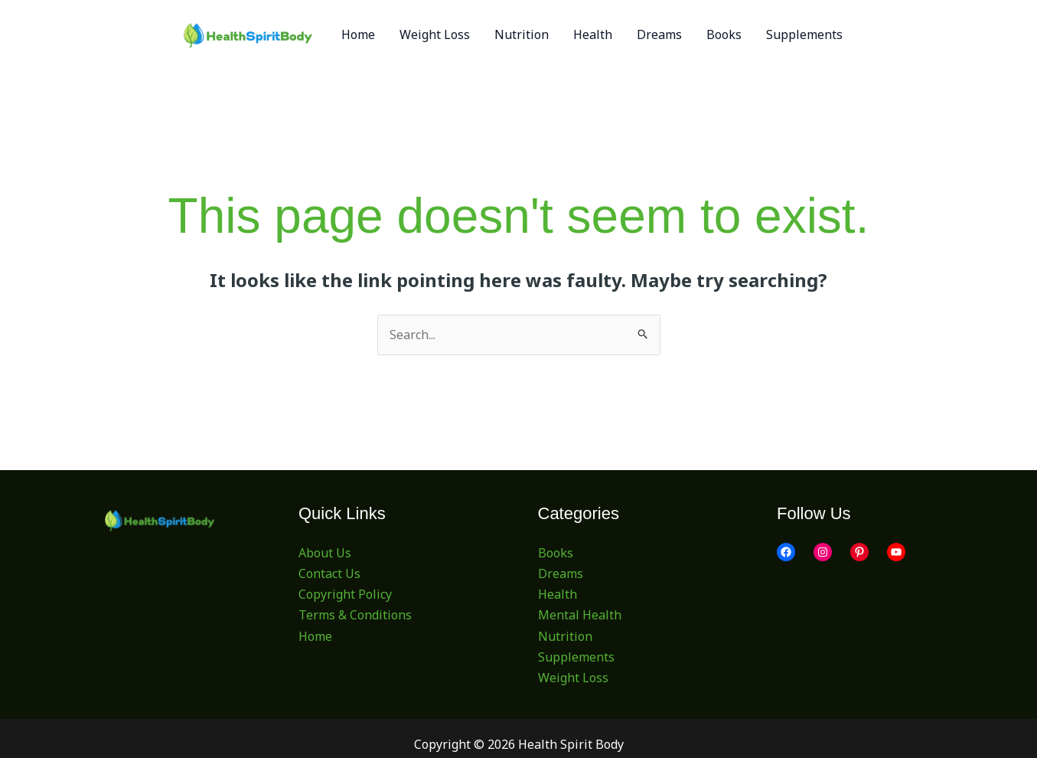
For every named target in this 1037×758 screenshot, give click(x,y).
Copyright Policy (345, 594)
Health (557, 594)
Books (555, 552)
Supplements (576, 657)
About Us (324, 552)
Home (315, 636)
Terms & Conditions (355, 614)
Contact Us (329, 573)
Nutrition (565, 636)
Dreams (560, 573)
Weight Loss (573, 677)
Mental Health (579, 614)
